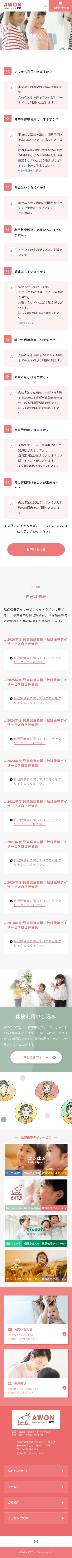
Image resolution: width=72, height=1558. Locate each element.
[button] (36, 1057)
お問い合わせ (36, 549)
